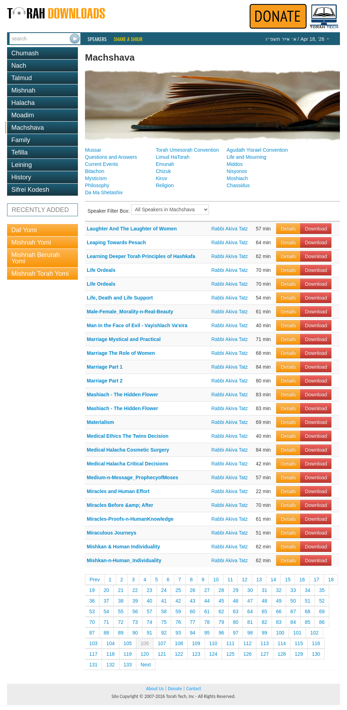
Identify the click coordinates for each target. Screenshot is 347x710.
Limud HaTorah (172, 157)
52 (322, 601)
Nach (18, 65)
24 (164, 590)
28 (221, 590)
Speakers (97, 39)
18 (331, 579)
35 (322, 590)
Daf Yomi (24, 230)
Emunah (165, 164)
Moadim (22, 115)
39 (135, 601)
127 (265, 654)
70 (92, 622)
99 (264, 633)
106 (145, 643)
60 (192, 611)
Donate (175, 689)
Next (146, 664)
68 (308, 611)
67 (293, 611)
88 (106, 633)
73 (135, 622)
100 (280, 633)
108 (179, 643)
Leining (21, 164)
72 (121, 622)
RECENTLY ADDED (40, 209)
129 (299, 654)
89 (121, 633)
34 (308, 590)
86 (322, 622)
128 (282, 654)
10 (216, 579)
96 (221, 633)
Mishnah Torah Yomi (40, 273)
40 (149, 601)
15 (288, 579)
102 (314, 633)
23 (149, 590)
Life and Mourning (246, 157)
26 (192, 590)
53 (92, 611)
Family (20, 140)
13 (259, 579)
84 (293, 622)
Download (316, 228)
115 (299, 643)
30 (250, 590)
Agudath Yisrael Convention (257, 150)
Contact (193, 689)
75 (164, 622)
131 (93, 664)
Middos (235, 164)
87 (92, 633)
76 (178, 622)
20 (106, 590)
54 (106, 611)
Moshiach (237, 178)
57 (149, 611)
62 (221, 611)
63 (236, 611)
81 (250, 622)
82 (264, 622)
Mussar (93, 150)
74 (149, 622)
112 (247, 643)
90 (135, 633)
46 (236, 601)
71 (106, 622)
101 (297, 633)
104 (110, 643)
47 (250, 601)
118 (110, 654)
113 (265, 643)
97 (236, 633)
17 (316, 579)
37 (106, 601)
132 (110, 664)
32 (279, 590)
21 (121, 590)
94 (192, 633)
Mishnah (23, 90)
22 (135, 590)
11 (230, 579)
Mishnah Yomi (31, 242)
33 (293, 590)
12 (245, 579)
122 (179, 654)
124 (213, 654)
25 (178, 590)
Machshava (27, 127)
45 (221, 601)
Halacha (23, 102)
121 (162, 654)
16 (302, 579)
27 (207, 590)
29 (236, 590)
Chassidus (238, 185)
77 (192, 622)
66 (279, 611)
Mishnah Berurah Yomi (35, 258)
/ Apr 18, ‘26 (297, 39)
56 (135, 611)
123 (196, 654)
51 (308, 601)
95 (207, 633)
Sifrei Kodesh (30, 189)
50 (293, 601)
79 (221, 622)
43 (192, 601)
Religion (165, 185)
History (21, 177)
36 (92, 601)
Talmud (21, 78)
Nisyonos (237, 171)
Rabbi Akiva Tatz (229, 228)
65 (264, 611)
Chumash (25, 53)
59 (178, 611)
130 (316, 654)
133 (128, 664)
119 (128, 654)
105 (128, 643)
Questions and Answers (111, 157)
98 (250, 633)
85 (308, 622)
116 (316, 643)
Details (288, 228)
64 (250, 611)
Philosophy (97, 185)
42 (178, 601)
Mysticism (96, 178)
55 (121, 611)
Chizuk (163, 171)
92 (164, 633)
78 (207, 622)
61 (207, 611)
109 (196, 643)
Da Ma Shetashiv (104, 192)
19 (92, 590)
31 (264, 590)
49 (279, 601)
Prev (95, 579)
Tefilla (19, 152)
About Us (155, 689)
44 (207, 601)
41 (164, 601)
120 (145, 654)
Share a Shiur (128, 39)
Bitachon (94, 171)
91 (149, 633)
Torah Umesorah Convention (187, 150)
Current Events (101, 164)
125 (230, 654)
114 (282, 643)
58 (164, 611)
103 (93, 643)
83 (279, 622)
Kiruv (161, 178)
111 (230, 643)
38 (121, 601)
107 (162, 643)
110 (213, 643)
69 (322, 611)
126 (247, 654)
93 (178, 633)
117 (93, 654)
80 (236, 622)
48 (264, 601)
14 (273, 579)
